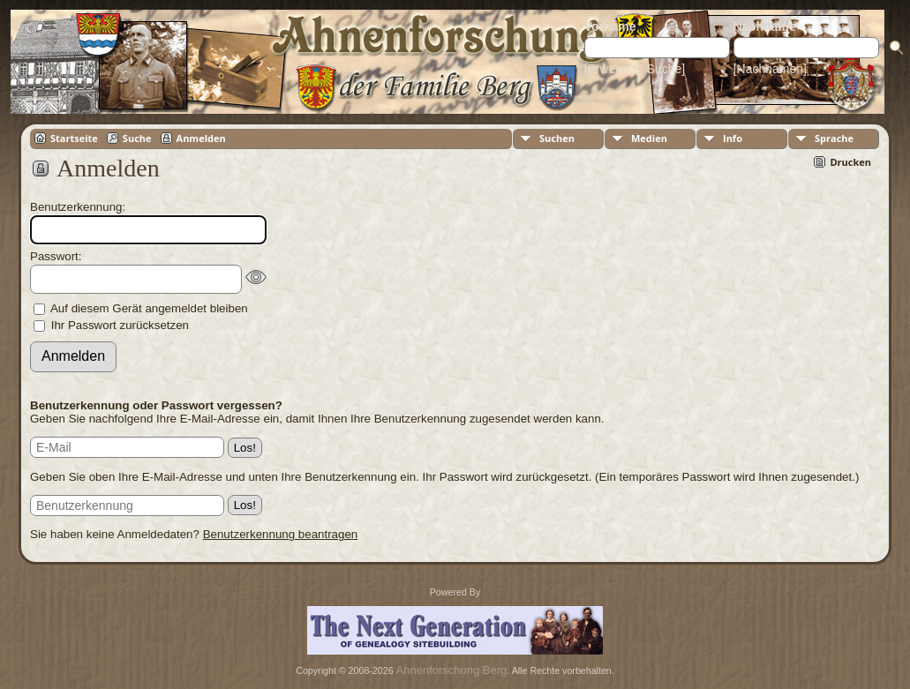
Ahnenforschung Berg (452, 670)
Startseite (74, 138)
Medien (649, 138)
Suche (137, 138)
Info (732, 138)
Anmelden (201, 138)
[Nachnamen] (770, 69)
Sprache (834, 138)
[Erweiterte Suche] (634, 69)
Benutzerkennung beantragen (280, 534)
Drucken (850, 162)
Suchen (557, 138)
